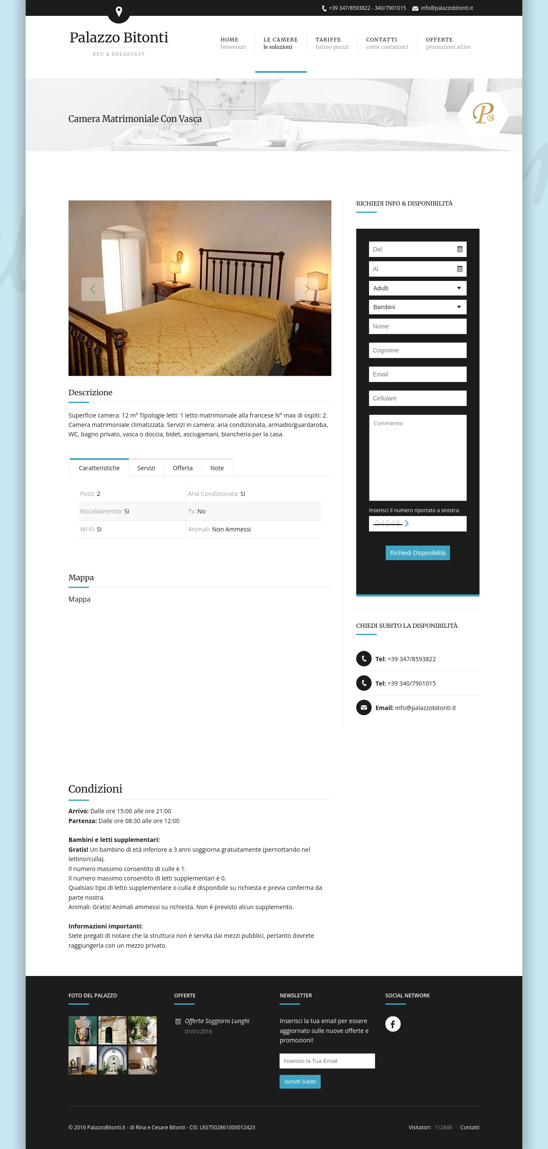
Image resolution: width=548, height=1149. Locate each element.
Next (307, 289)
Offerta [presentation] (183, 468)
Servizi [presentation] (146, 468)
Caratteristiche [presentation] (99, 468)
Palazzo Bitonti (118, 37)
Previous (93, 289)
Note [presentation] (217, 468)
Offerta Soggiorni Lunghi (217, 1021)
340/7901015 (390, 8)
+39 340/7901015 (411, 683)
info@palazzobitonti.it (447, 8)
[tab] (99, 467)
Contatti (469, 1127)
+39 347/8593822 (350, 8)
